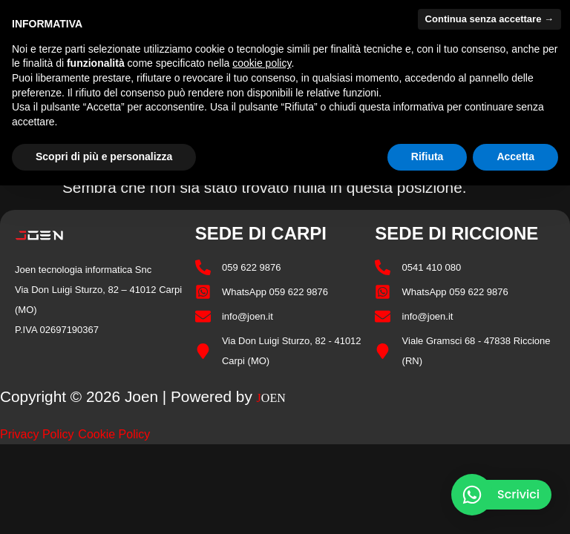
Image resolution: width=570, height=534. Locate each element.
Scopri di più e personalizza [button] (104, 156)
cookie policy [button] (261, 63)
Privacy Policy (37, 434)
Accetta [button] (515, 156)
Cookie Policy (114, 434)
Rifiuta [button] (427, 156)
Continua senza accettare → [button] (489, 18)
